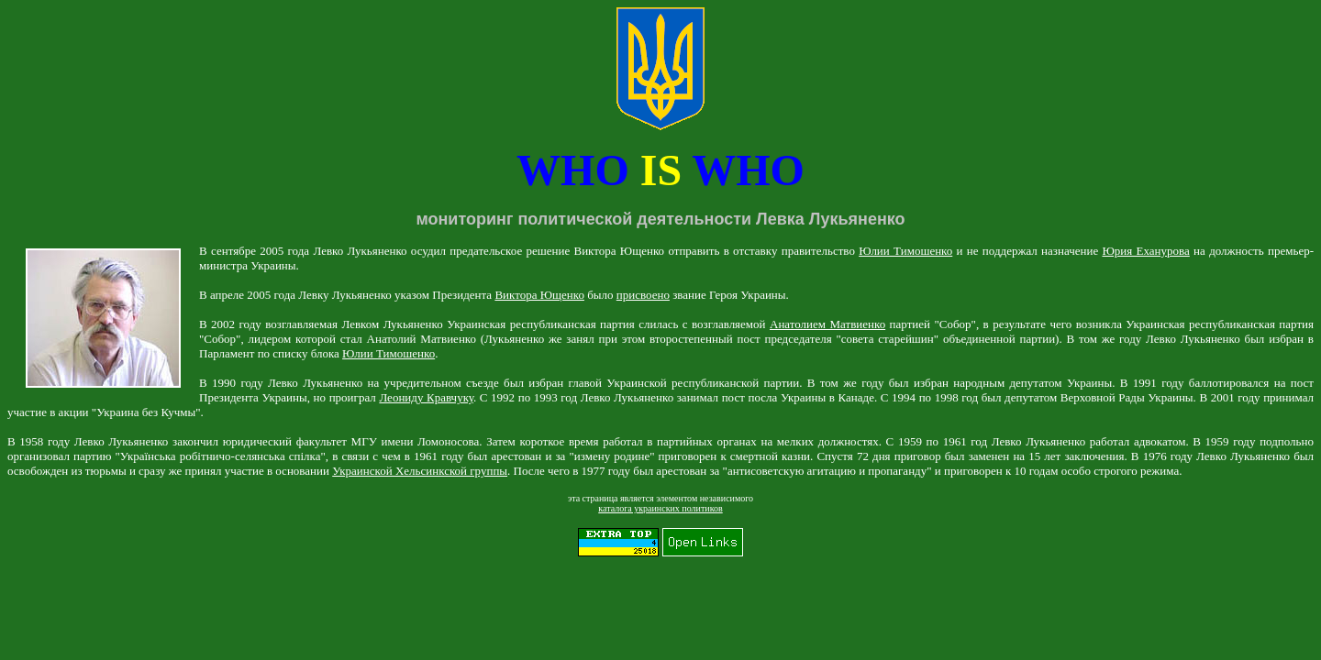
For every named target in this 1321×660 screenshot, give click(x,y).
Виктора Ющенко (539, 295)
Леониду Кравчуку (426, 397)
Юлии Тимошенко (905, 251)
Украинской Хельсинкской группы (419, 471)
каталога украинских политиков (660, 508)
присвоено (643, 295)
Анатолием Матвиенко (827, 324)
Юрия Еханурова (1145, 251)
